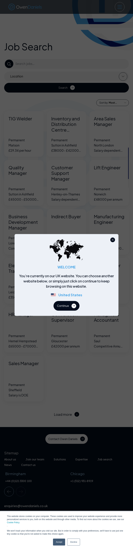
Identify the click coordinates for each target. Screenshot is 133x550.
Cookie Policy (13, 522)
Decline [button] (73, 542)
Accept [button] (59, 542)
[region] (67, 287)
